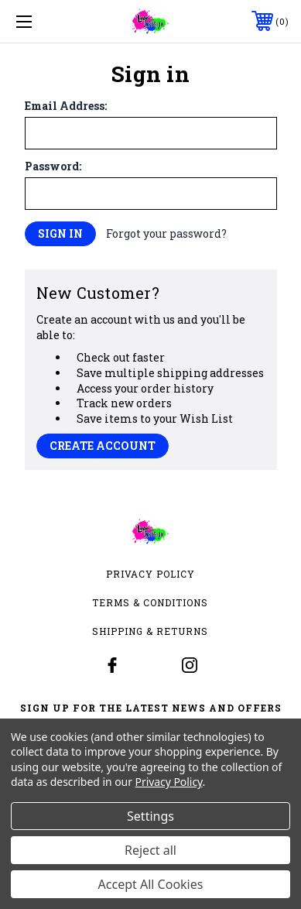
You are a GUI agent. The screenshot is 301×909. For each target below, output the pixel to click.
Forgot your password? (166, 233)
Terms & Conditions (150, 602)
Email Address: (66, 106)
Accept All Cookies (151, 884)
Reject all (150, 850)
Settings (150, 816)
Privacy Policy (150, 574)
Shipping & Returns (150, 631)
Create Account (103, 445)
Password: (53, 166)
